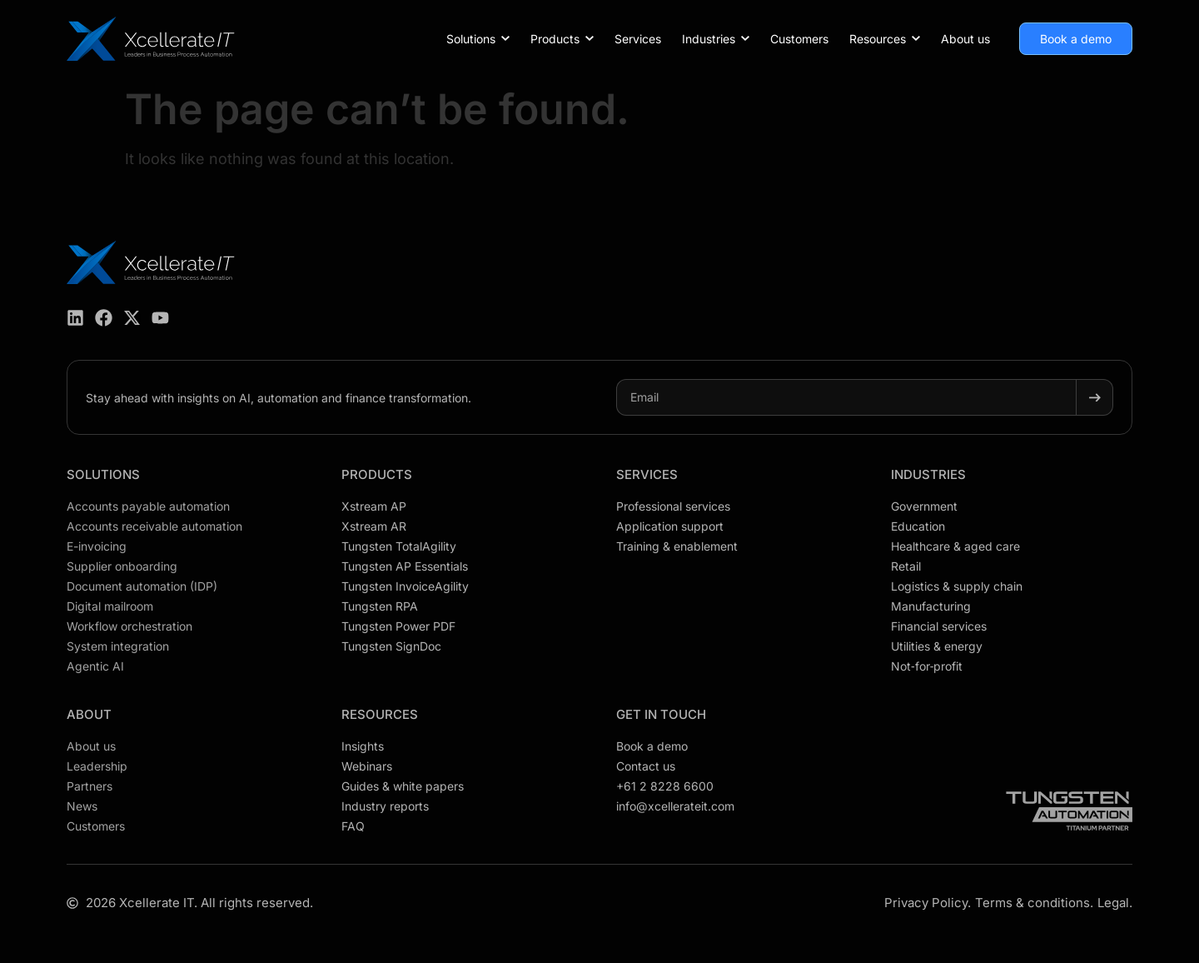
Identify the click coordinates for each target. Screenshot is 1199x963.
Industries (928, 474)
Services (647, 474)
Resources (379, 714)
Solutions (103, 474)
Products (376, 474)
